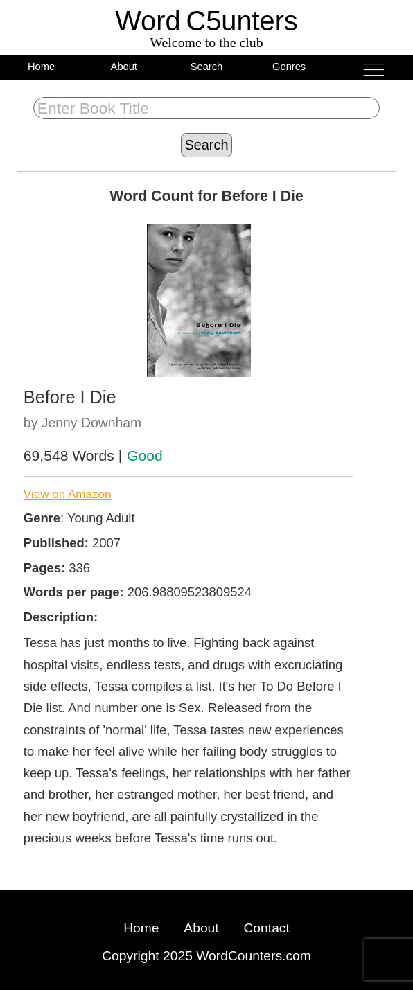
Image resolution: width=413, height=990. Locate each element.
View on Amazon (68, 494)
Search (207, 66)
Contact (266, 928)
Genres (289, 66)
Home (41, 66)
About (124, 66)
